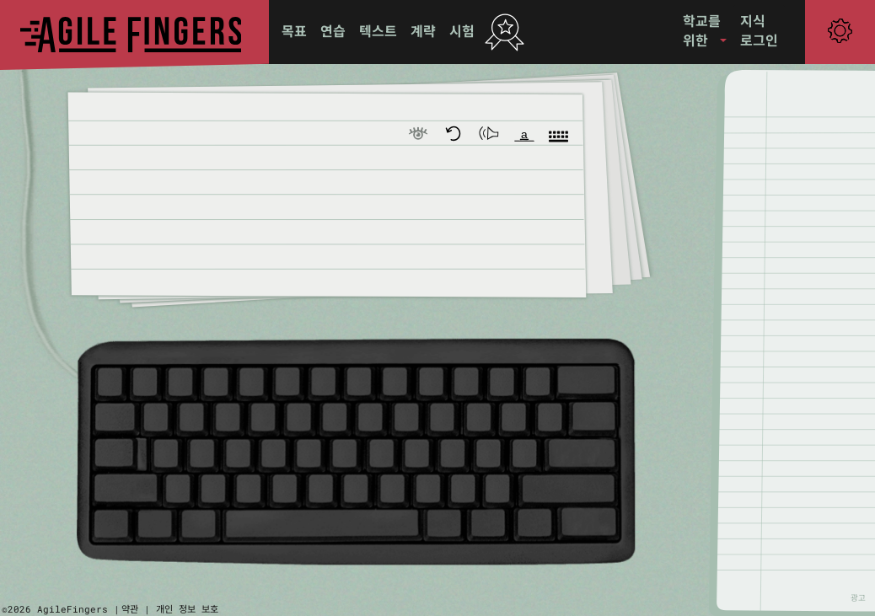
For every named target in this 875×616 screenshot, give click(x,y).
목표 (294, 31)
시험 (462, 31)
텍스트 (378, 31)
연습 (333, 31)
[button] (704, 30)
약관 (129, 609)
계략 (423, 31)
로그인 (759, 40)
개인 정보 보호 (187, 609)
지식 (752, 20)
